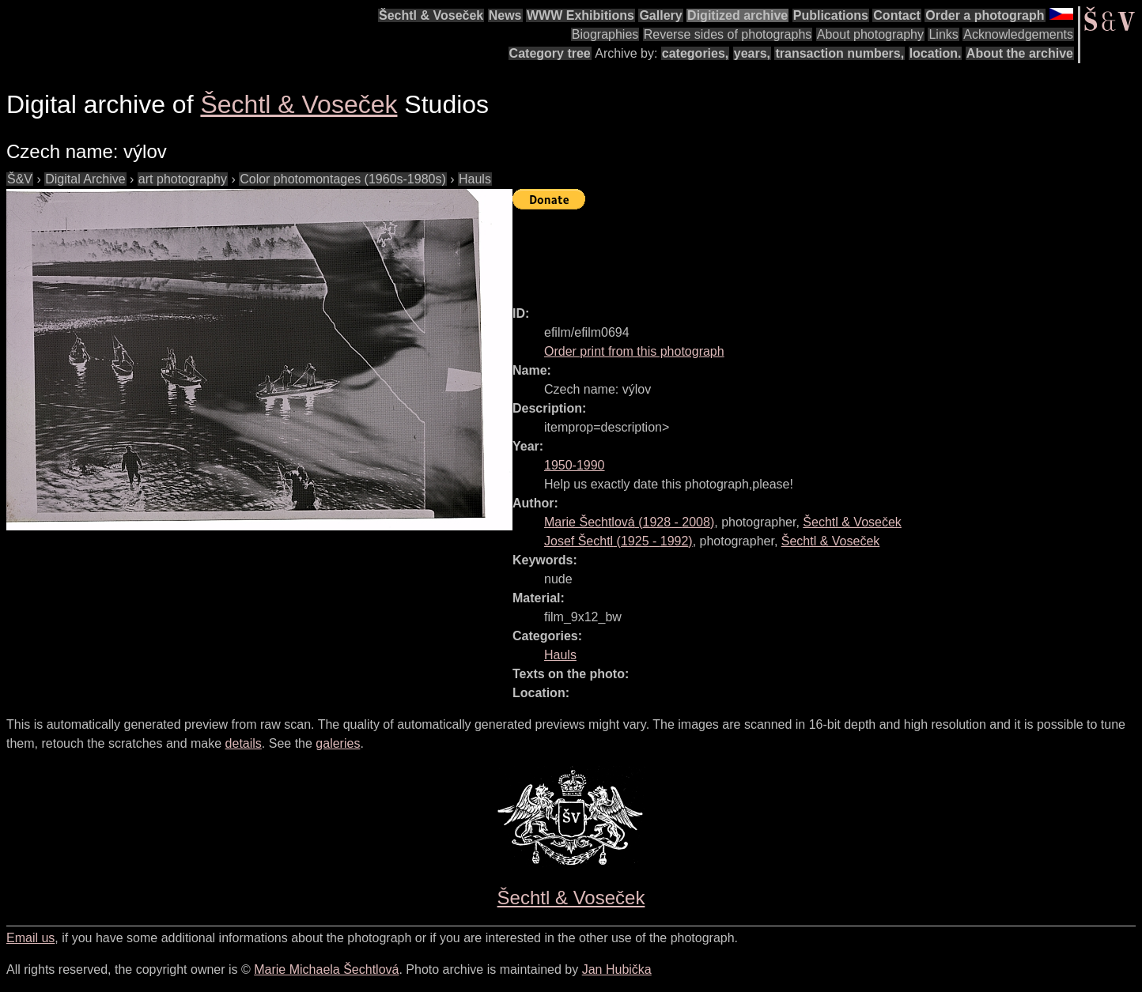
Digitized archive (737, 15)
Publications (830, 15)
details (243, 743)
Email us (30, 938)
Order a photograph (984, 15)
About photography (870, 34)
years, (752, 53)
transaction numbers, (839, 53)
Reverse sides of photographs (728, 34)
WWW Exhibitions (580, 15)
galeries (338, 743)
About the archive (1019, 53)
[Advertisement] (800, 250)
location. (935, 53)
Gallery (660, 15)
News (505, 15)
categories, (695, 53)
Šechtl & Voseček (431, 15)
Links (943, 34)
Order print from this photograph (634, 351)
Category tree (550, 53)
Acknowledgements (1018, 34)
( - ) (629, 522)
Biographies (605, 34)
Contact (897, 15)
